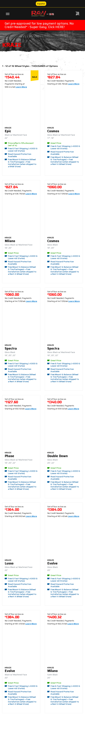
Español (41, 3)
